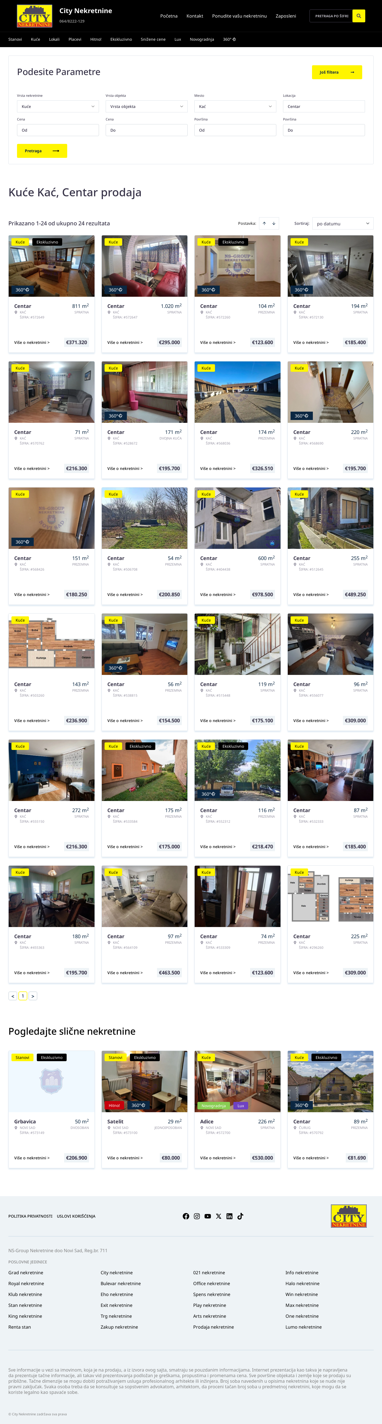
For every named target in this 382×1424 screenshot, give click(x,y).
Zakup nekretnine (119, 1326)
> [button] (33, 995)
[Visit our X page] (218, 1215)
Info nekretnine (302, 1271)
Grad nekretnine (25, 1271)
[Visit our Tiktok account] (240, 1215)
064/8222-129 (71, 21)
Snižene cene (153, 39)
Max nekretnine (302, 1304)
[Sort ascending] (264, 222)
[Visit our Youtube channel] (207, 1215)
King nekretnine (25, 1315)
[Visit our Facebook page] (186, 1215)
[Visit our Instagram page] (197, 1215)
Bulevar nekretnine (121, 1282)
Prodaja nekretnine (213, 1326)
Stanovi (15, 39)
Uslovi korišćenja (76, 1215)
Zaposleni (286, 16)
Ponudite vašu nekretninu (239, 16)
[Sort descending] (274, 222)
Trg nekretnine (116, 1315)
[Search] (358, 15)
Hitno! (95, 39)
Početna (169, 16)
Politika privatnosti (30, 1215)
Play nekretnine (209, 1304)
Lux (178, 39)
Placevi (75, 39)
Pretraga (42, 149)
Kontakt (195, 16)
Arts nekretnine (209, 1315)
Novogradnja (202, 39)
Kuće (35, 39)
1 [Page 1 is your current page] (23, 995)
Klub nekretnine (25, 1293)
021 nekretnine (209, 1271)
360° (229, 39)
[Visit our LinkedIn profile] (229, 1215)
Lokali (54, 39)
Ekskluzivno (121, 39)
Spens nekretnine (211, 1293)
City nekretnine (117, 1271)
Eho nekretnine (117, 1293)
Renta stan (19, 1326)
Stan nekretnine (25, 1304)
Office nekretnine (211, 1282)
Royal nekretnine (26, 1282)
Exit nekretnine (116, 1304)
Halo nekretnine (303, 1282)
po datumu (328, 222)
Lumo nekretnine (304, 1326)
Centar (294, 105)
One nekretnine (302, 1315)
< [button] (12, 995)
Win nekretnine (302, 1293)
